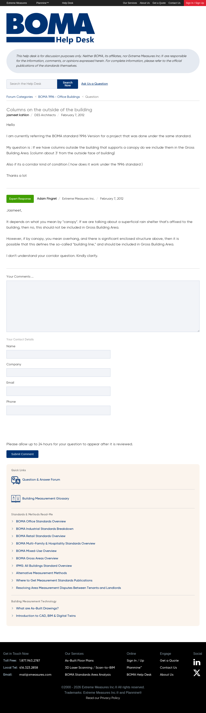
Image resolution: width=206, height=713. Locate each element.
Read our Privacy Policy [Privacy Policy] (103, 698)
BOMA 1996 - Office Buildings (59, 97)
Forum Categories (19, 97)
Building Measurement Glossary (45, 498)
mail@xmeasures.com (35, 674)
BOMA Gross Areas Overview (37, 558)
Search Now (67, 84)
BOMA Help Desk (139, 674)
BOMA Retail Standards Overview (40, 536)
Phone (11, 401)
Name (10, 346)
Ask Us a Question (94, 84)
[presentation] (37, 430)
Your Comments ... (20, 276)
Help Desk (67, 3)
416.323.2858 (28, 667)
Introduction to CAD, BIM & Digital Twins (46, 616)
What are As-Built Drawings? (37, 608)
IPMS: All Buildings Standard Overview (44, 566)
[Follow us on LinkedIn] (198, 663)
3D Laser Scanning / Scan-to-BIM (90, 667)
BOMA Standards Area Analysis (88, 674)
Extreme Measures (17, 3)
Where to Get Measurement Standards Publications (54, 580)
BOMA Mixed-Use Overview (36, 551)
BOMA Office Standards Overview (41, 521)
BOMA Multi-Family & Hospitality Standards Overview (55, 543)
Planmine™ (42, 3)
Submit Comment (22, 454)
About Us (145, 3)
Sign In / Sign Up (195, 3)
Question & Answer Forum (41, 479)
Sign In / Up (135, 660)
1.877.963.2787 (29, 660)
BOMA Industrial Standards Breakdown (44, 529)
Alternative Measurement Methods (41, 573)
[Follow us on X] (198, 673)
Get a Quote (159, 3)
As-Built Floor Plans (79, 660)
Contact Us (174, 3)
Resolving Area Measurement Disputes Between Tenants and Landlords (68, 588)
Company (13, 364)
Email (10, 382)
